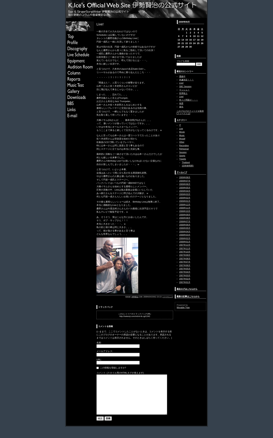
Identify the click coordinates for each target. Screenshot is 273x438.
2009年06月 (184, 184)
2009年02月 (184, 198)
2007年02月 (184, 279)
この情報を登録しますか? (111, 367)
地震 (181, 103)
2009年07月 (184, 181)
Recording (184, 145)
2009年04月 (184, 191)
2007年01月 (184, 282)
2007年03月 (184, 275)
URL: (99, 359)
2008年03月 (184, 235)
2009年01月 (184, 201)
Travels (182, 159)
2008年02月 (184, 238)
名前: (99, 342)
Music (182, 135)
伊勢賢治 (134, 297)
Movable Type (183, 307)
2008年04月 (184, 231)
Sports (182, 155)
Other (181, 142)
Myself (182, 139)
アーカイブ (182, 172)
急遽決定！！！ (186, 80)
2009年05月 (184, 188)
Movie (182, 132)
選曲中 (182, 76)
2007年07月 (184, 262)
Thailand (186, 162)
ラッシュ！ (184, 90)
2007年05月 (184, 269)
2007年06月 (184, 265)
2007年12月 (184, 245)
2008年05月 (184, 228)
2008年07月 (184, 221)
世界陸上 (183, 93)
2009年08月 (184, 177)
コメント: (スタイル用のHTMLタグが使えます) (120, 372)
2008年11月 (184, 208)
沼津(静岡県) (188, 166)
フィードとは (183, 113)
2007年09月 (184, 255)
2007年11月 (184, 248)
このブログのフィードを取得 (190, 111)
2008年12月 (184, 204)
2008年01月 (184, 242)
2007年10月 (184, 252)
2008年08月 (184, 218)
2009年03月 (184, 194)
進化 (181, 107)
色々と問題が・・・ (188, 100)
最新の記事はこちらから (188, 296)
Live (181, 128)
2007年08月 (184, 258)
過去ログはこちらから (187, 289)
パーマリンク (168, 297)
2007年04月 (184, 272)
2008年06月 (184, 225)
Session (183, 152)
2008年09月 (184, 215)
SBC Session (185, 86)
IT (180, 125)
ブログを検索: (183, 61)
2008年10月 (184, 211)
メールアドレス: (104, 351)
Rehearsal (184, 149)
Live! (181, 83)
